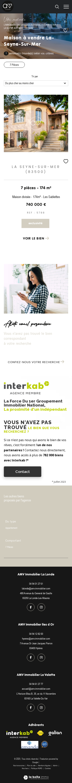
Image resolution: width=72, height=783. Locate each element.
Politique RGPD (36, 768)
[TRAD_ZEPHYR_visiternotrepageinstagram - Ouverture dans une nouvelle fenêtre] (41, 607)
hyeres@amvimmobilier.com (36, 638)
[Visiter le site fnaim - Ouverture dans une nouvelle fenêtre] (40, 733)
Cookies (48, 768)
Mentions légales (44, 765)
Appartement (11, 527)
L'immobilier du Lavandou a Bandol (22, 24)
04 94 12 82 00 (36, 633)
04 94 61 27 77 (36, 683)
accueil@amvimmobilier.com (36, 688)
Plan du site (31, 765)
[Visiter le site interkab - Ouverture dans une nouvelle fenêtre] (19, 734)
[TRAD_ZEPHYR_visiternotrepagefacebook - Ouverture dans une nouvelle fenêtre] (31, 607)
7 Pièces (14, 64)
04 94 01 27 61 (36, 583)
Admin (55, 765)
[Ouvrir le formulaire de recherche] (57, 7)
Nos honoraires (19, 765)
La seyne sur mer (13, 28)
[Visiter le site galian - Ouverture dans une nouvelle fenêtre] (55, 733)
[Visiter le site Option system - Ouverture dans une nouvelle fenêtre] (44, 744)
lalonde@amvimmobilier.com (36, 588)
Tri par (34, 76)
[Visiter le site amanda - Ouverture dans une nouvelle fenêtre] (29, 745)
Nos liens (25, 768)
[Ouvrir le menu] (66, 6)
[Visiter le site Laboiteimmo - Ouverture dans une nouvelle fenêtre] (36, 775)
